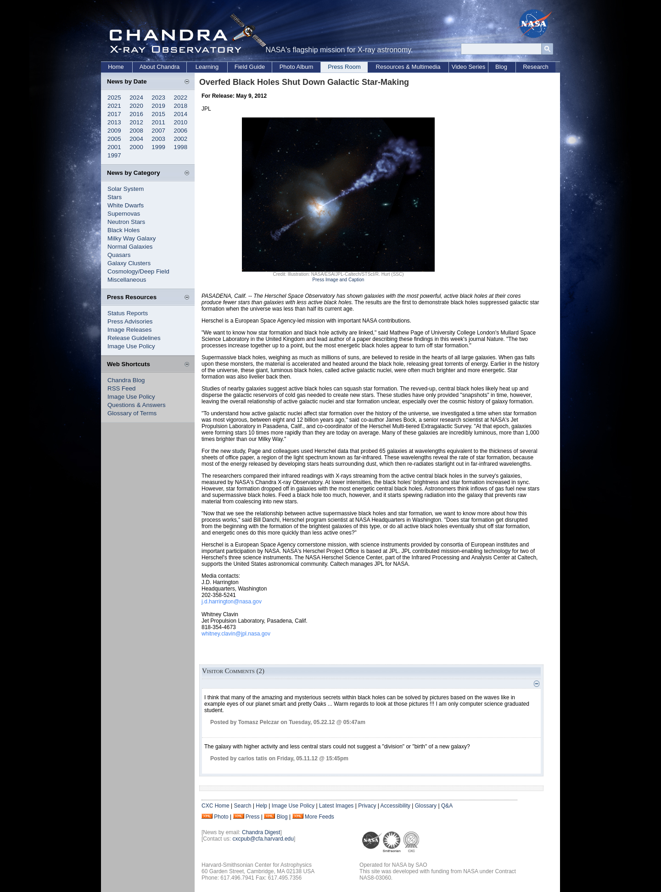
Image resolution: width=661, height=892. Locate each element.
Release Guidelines (134, 337)
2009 (114, 130)
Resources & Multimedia (408, 66)
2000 (136, 147)
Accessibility (395, 806)
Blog (501, 66)
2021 (114, 105)
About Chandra (159, 66)
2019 (158, 105)
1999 (158, 147)
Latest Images (336, 806)
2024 (136, 97)
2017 (114, 114)
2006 (181, 130)
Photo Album (297, 66)
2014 (181, 114)
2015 (158, 114)
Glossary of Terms (132, 413)
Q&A (447, 806)
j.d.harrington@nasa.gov (232, 601)
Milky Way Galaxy (131, 238)
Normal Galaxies (130, 246)
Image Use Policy (131, 346)
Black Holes (123, 230)
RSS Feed (121, 388)
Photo (221, 817)
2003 (158, 138)
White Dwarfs (125, 205)
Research (536, 66)
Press (253, 817)
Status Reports (127, 313)
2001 (114, 147)
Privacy (367, 806)
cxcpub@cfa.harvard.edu (263, 839)
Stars (114, 197)
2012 (136, 122)
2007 (158, 130)
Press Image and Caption (338, 279)
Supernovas (123, 213)
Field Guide (250, 66)
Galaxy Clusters (129, 263)
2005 (114, 138)
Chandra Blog (126, 380)
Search (242, 806)
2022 (181, 97)
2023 (158, 97)
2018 (181, 105)
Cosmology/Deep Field (138, 271)
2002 (181, 138)
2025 (114, 97)
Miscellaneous (126, 279)
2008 (136, 130)
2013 (114, 122)
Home (116, 66)
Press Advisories (130, 321)
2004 (136, 138)
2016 (136, 114)
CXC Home (216, 806)
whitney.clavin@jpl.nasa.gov (236, 633)
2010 (181, 122)
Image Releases (129, 329)
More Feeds (319, 817)
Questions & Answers (136, 404)
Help (261, 806)
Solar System (125, 188)
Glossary (426, 806)
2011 (158, 122)
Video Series (468, 66)
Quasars (118, 254)
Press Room (344, 66)
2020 (136, 105)
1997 (114, 155)
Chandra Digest (261, 832)
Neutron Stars (126, 221)
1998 (181, 147)
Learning (207, 66)
